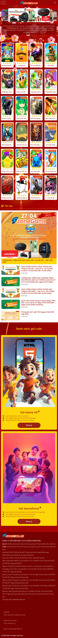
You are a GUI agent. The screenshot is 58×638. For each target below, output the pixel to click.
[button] (24, 20)
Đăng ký (29, 425)
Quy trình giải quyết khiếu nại (13, 629)
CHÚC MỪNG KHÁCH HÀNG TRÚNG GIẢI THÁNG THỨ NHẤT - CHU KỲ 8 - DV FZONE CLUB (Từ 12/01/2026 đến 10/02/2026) (37, 291)
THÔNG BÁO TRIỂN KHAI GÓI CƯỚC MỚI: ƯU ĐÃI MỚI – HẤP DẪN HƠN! (27, 261)
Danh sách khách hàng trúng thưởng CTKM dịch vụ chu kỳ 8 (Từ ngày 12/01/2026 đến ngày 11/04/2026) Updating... (38, 303)
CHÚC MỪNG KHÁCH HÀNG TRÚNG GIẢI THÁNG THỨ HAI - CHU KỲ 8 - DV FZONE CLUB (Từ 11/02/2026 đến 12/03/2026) (37, 269)
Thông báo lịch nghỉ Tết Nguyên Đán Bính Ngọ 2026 (37, 313)
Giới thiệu (6, 612)
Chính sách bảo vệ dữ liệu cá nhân (15, 615)
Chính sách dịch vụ (10, 623)
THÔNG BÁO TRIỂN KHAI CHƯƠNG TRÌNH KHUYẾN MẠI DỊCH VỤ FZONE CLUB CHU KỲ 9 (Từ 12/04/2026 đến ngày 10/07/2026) (38, 280)
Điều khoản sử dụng (10, 620)
